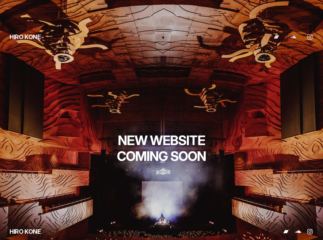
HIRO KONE (25, 37)
